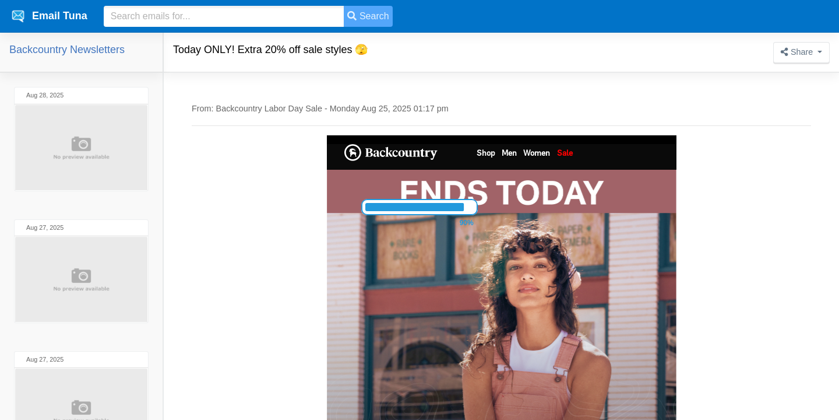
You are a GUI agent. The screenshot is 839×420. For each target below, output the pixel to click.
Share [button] (798, 52)
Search (368, 16)
